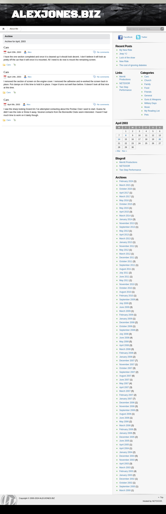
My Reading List (152, 111)
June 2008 (124, 337)
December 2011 (126, 257)
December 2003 (126, 456)
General (148, 95)
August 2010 (125, 292)
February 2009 (126, 315)
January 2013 (125, 242)
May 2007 (124, 383)
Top (161, 497)
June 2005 (124, 441)
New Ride (124, 61)
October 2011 (125, 261)
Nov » (124, 151)
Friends (147, 92)
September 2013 (127, 227)
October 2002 (125, 483)
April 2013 (124, 234)
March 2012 (125, 254)
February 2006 (126, 429)
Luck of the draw (127, 57)
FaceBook (128, 37)
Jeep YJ (123, 53)
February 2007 (126, 395)
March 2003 (125, 467)
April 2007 (124, 387)
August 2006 (125, 414)
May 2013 (124, 231)
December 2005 (126, 437)
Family (147, 84)
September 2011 (127, 265)
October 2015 (125, 204)
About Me (14, 29)
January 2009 (125, 318)
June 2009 (124, 307)
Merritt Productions (128, 162)
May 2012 (124, 250)
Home (4, 29)
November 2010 (126, 284)
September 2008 (127, 330)
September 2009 (127, 299)
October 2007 (125, 368)
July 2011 (123, 273)
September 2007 (127, 372)
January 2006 (125, 433)
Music (147, 107)
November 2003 (126, 460)
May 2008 (124, 341)
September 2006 (127, 410)
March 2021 (125, 185)
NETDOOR (124, 83)
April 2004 (124, 448)
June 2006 (124, 418)
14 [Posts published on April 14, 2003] (119, 139)
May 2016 (124, 200)
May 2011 (124, 280)
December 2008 (126, 322)
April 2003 (124, 463)
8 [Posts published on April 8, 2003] (125, 135)
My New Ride (125, 50)
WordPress (9, 500)
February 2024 (126, 181)
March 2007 (125, 391)
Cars (6, 47)
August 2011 (125, 269)
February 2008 (126, 353)
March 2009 (125, 311)
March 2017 (125, 196)
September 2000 (127, 486)
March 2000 (125, 490)
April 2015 (124, 212)
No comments (103, 52)
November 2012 (126, 246)
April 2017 (124, 193)
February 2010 (126, 295)
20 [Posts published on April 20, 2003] (160, 139)
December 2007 (126, 360)
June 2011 (124, 276)
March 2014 (125, 215)
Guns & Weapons (152, 99)
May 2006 (124, 421)
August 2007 (125, 376)
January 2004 (125, 452)
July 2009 (123, 303)
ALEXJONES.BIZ (56, 10)
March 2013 (125, 238)
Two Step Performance (130, 170)
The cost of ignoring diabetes (133, 65)
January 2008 (125, 357)
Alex (29, 52)
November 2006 (126, 406)
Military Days (150, 103)
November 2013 (126, 223)
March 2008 (125, 349)
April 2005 (124, 444)
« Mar (117, 151)
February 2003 (126, 471)
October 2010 (125, 288)
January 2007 (125, 398)
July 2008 (123, 334)
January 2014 (125, 219)
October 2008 (125, 326)
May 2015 (124, 208)
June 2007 (124, 379)
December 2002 (126, 479)
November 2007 (126, 364)
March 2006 (125, 425)
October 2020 (125, 189)
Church (147, 80)
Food (146, 88)
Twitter (144, 37)
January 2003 (125, 475)
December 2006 (126, 402)
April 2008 (124, 345)
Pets (146, 115)
